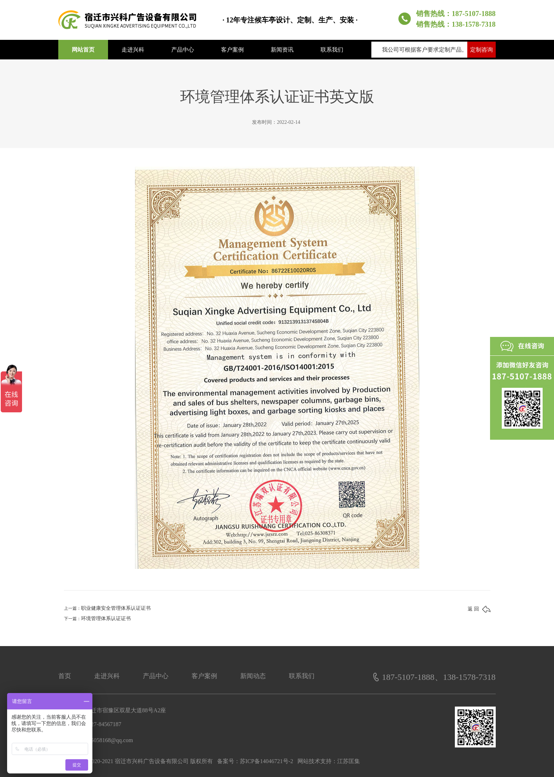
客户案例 (232, 50)
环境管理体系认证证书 (106, 618)
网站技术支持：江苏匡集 (328, 761)
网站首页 (83, 50)
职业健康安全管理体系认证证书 (116, 608)
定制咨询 (481, 50)
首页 (64, 676)
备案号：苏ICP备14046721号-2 (255, 761)
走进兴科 (133, 50)
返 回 (479, 609)
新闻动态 (253, 676)
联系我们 (332, 50)
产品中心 (182, 50)
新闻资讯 (282, 50)
